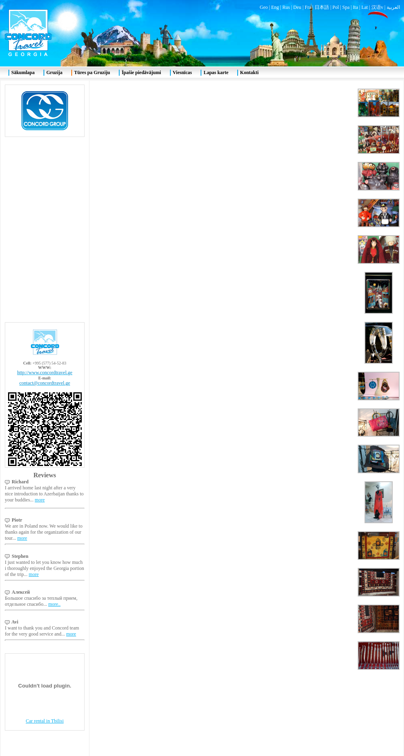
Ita (355, 7)
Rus (286, 7)
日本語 (322, 7)
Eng (275, 7)
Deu (297, 7)
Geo (264, 7)
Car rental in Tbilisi (45, 721)
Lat (364, 7)
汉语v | (379, 7)
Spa (346, 7)
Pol (335, 7)
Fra (308, 7)
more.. (54, 604)
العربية (393, 7)
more (40, 500)
